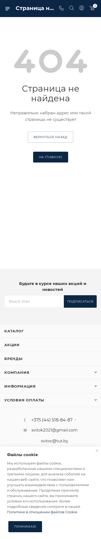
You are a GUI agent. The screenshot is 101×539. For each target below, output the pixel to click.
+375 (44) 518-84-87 (51, 420)
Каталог (14, 331)
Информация (20, 386)
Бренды (13, 358)
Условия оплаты (24, 400)
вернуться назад (50, 137)
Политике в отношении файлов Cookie (42, 512)
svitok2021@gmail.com (55, 430)
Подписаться (80, 301)
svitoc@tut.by (54, 440)
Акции (12, 345)
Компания (16, 372)
